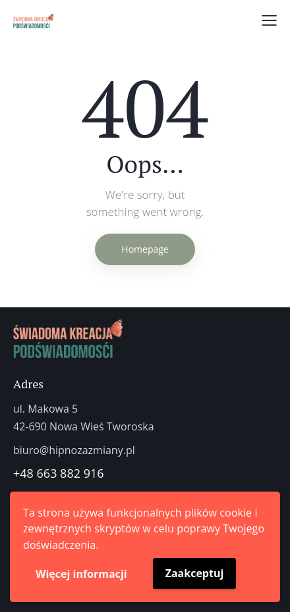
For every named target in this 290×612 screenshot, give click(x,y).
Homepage (144, 249)
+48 (25, 473)
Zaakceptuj (194, 573)
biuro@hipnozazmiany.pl (74, 450)
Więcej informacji (81, 574)
